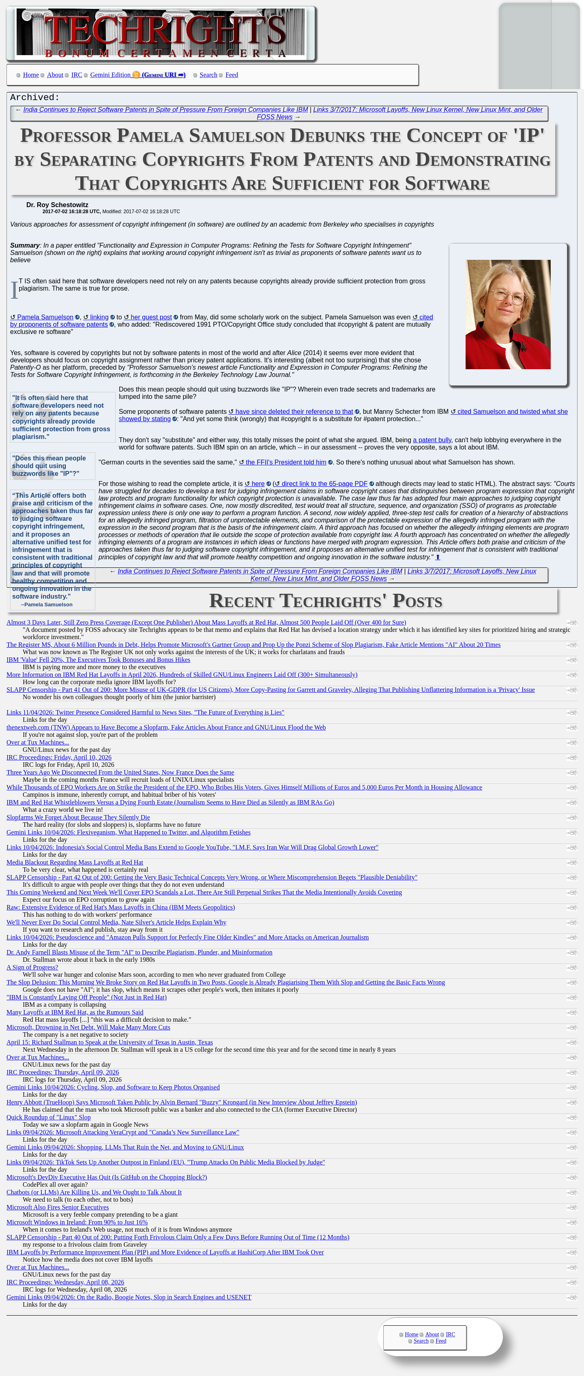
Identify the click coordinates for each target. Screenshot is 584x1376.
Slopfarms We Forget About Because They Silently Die (78, 819)
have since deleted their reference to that (294, 413)
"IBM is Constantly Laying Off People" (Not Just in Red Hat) (86, 999)
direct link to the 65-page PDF (325, 485)
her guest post (151, 319)
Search (209, 74)
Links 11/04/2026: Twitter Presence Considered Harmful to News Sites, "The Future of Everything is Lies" (145, 714)
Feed (231, 74)
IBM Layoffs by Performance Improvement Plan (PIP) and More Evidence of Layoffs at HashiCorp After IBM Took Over (165, 1254)
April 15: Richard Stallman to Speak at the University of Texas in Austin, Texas (109, 1044)
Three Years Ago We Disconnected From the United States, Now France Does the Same (120, 774)
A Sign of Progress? (32, 969)
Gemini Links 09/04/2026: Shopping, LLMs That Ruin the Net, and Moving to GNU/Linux (125, 1149)
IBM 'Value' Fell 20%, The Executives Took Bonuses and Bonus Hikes (98, 661)
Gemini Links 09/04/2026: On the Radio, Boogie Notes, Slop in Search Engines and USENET (128, 1299)
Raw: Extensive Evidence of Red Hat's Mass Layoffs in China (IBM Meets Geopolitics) (120, 909)
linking (99, 319)
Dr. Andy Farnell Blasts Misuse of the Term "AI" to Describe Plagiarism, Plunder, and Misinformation (139, 954)
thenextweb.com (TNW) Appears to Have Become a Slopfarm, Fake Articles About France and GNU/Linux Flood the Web (166, 729)
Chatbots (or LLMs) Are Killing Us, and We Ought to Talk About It (94, 1194)
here (258, 485)
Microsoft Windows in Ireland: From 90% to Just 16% (77, 1224)
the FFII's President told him (286, 464)
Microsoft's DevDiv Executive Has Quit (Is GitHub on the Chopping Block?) (106, 1179)
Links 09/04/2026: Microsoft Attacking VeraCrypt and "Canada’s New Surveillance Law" (122, 1134)
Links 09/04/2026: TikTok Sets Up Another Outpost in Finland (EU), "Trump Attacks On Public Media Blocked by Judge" (165, 1164)
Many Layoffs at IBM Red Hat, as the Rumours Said (74, 1014)
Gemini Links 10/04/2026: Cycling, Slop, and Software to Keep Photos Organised (113, 1089)
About (55, 74)
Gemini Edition (110, 74)
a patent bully (432, 442)
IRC (76, 74)
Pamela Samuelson (45, 319)
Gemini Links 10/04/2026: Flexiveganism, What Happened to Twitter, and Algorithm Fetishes (128, 834)
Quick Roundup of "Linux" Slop (48, 1119)
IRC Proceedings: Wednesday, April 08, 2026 (65, 1284)
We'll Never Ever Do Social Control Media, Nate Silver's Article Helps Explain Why (116, 924)
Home (31, 74)
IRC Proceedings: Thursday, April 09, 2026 (62, 1074)
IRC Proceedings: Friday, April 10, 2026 (59, 759)
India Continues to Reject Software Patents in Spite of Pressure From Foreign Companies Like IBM (166, 111)
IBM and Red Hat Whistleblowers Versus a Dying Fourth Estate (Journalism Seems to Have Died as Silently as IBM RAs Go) (170, 804)
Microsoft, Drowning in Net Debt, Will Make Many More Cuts (88, 1029)
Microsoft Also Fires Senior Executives (57, 1209)
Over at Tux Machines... (37, 744)
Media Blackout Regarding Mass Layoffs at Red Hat (74, 864)
